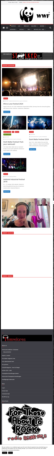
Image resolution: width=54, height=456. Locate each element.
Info (29, 29)
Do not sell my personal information (10, 450)
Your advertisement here (8, 361)
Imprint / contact (6, 355)
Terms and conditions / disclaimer (10, 349)
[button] (21, 26)
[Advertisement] (27, 42)
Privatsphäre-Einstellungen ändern (10, 373)
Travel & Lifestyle (7, 134)
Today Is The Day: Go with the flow (31, 2)
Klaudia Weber (13, 176)
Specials (21, 29)
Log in (3, 388)
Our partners (5, 364)
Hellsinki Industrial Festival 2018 (14, 180)
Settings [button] (4, 452)
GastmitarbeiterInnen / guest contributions (19, 101)
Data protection (7, 352)
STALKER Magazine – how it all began (11, 367)
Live (19, 26)
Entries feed (5, 390)
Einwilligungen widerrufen (8, 379)
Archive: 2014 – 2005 (39, 29)
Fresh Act (26, 26)
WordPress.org (5, 396)
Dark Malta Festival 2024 (39, 139)
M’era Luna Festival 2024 (13, 104)
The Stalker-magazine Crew (8, 358)
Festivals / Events (7, 131)
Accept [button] (10, 452)
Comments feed (6, 393)
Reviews (42, 26)
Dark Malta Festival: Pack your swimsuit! (13, 143)
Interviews (13, 29)
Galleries (33, 26)
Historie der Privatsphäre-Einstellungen (11, 376)
